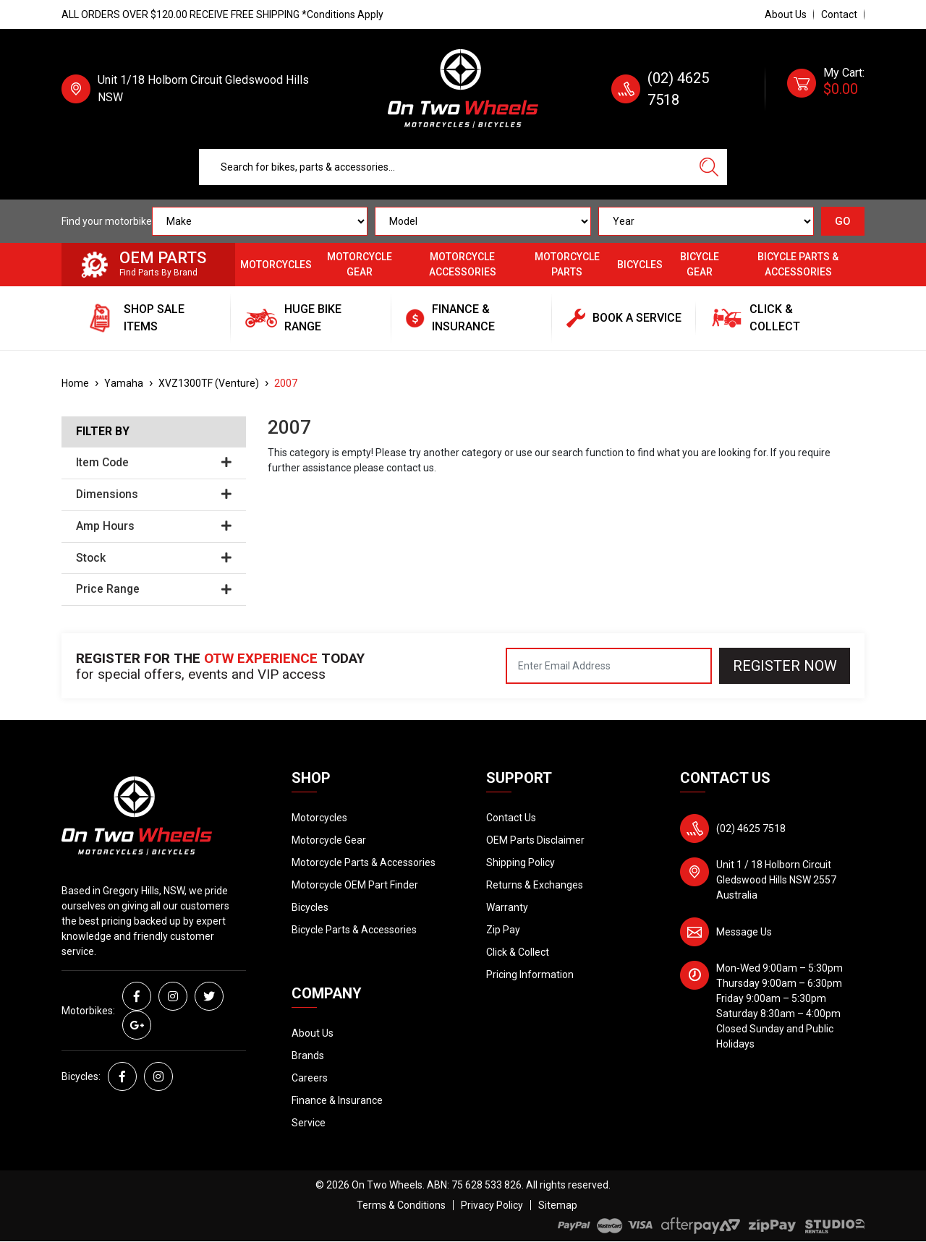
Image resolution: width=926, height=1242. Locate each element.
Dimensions (154, 494)
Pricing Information (530, 974)
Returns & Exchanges (534, 885)
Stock (154, 558)
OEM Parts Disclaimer (535, 840)
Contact (839, 14)
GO (843, 221)
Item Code (154, 462)
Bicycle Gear (699, 264)
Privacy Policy (492, 1205)
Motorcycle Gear (359, 264)
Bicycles (640, 264)
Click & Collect (517, 952)
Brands (308, 1055)
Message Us (744, 932)
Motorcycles (276, 264)
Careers (310, 1078)
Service (309, 1122)
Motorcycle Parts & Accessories (364, 862)
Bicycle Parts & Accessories (797, 264)
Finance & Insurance (337, 1100)
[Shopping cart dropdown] (826, 89)
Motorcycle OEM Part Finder (355, 885)
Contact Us (511, 817)
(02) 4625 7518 (751, 828)
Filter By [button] (102, 431)
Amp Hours (154, 526)
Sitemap (557, 1205)
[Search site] (709, 167)
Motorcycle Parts (567, 264)
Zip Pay (503, 929)
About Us (786, 14)
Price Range (154, 589)
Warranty (507, 907)
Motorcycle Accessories (462, 264)
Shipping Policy (520, 862)
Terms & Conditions (401, 1205)
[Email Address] (609, 666)
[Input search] (445, 167)
